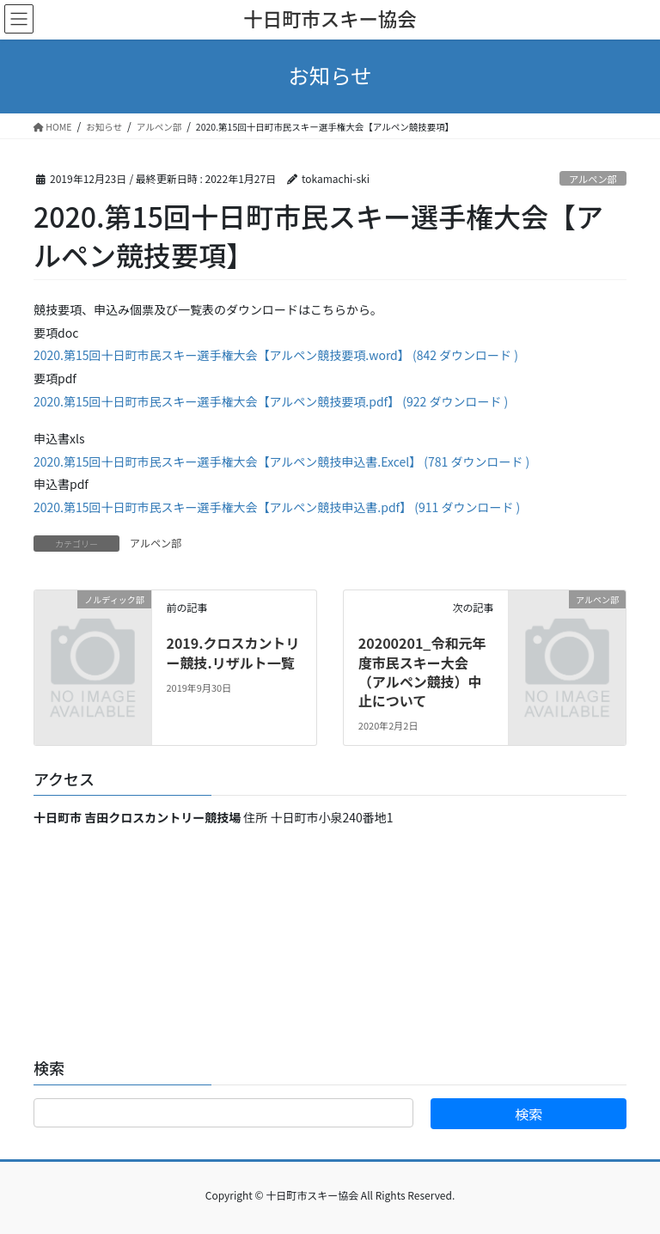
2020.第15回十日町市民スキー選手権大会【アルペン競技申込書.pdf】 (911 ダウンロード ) (277, 507)
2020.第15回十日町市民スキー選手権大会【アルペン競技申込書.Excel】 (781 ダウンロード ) (281, 461)
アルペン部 (593, 179)
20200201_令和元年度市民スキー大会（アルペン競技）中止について (422, 671)
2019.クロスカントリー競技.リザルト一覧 (232, 652)
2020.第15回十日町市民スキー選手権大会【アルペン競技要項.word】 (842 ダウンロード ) (276, 354)
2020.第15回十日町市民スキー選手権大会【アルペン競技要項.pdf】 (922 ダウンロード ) (271, 401)
